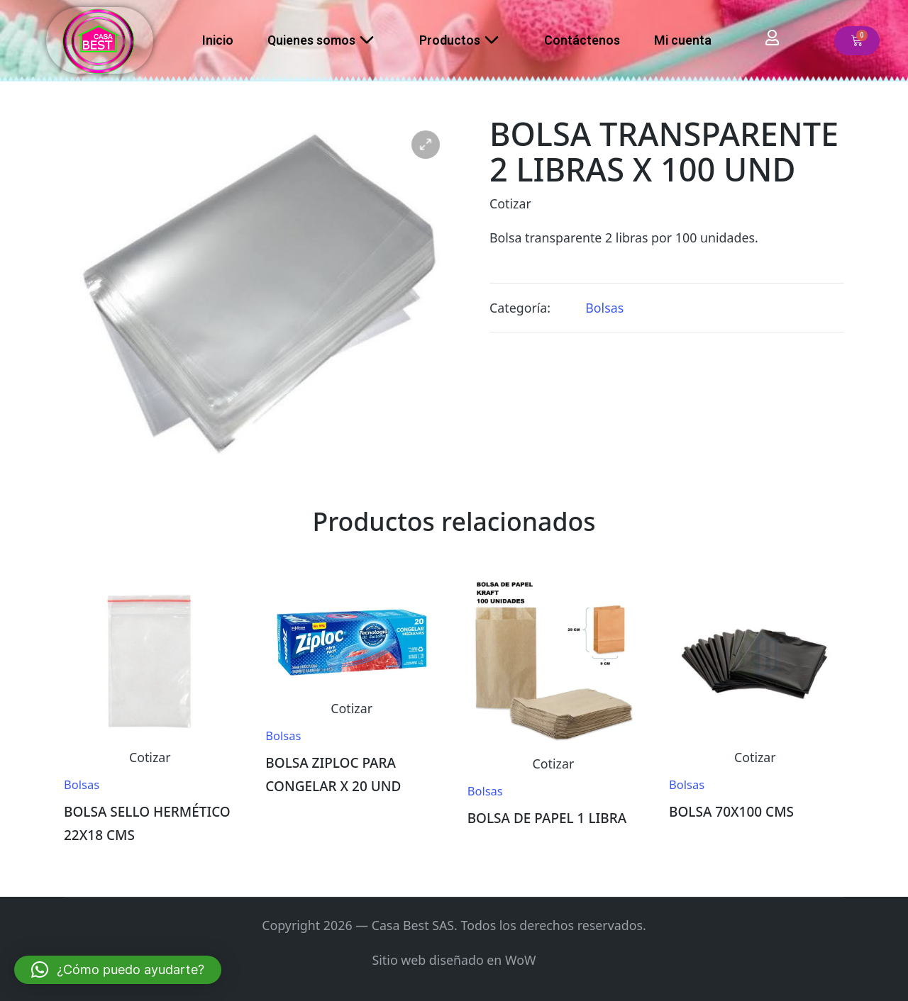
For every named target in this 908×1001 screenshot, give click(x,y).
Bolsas (604, 307)
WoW (520, 959)
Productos (464, 40)
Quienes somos (326, 40)
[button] (425, 144)
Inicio (217, 40)
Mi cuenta (683, 40)
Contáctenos (582, 40)
